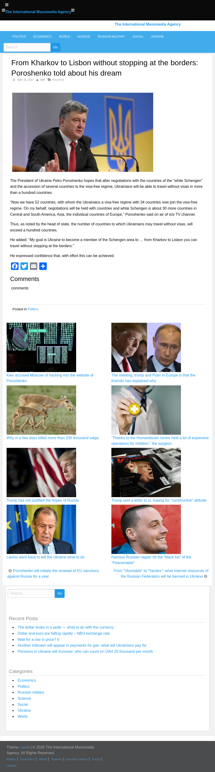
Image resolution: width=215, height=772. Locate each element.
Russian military (111, 36)
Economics (42, 36)
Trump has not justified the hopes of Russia (43, 500)
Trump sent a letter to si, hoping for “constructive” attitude (159, 500)
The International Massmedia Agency (38, 12)
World (64, 36)
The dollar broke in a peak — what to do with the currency (66, 627)
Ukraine (157, 36)
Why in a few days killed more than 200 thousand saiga (52, 438)
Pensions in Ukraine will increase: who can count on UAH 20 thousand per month (85, 651)
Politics (19, 36)
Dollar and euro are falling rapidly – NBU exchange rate (64, 633)
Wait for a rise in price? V (38, 639)
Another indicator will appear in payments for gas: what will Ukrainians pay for (82, 645)
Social (138, 36)
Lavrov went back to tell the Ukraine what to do (46, 557)
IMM (42, 79)
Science (83, 36)
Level (24, 747)
